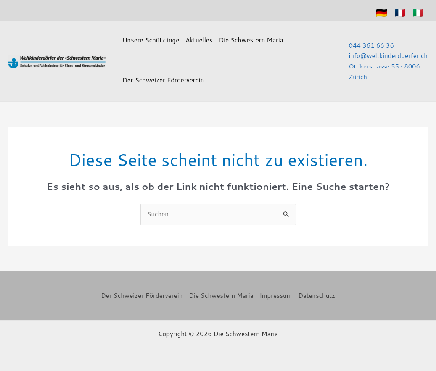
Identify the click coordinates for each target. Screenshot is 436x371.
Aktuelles (198, 40)
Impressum (275, 295)
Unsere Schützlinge (150, 40)
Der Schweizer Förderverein (163, 80)
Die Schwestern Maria (251, 40)
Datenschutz (316, 295)
